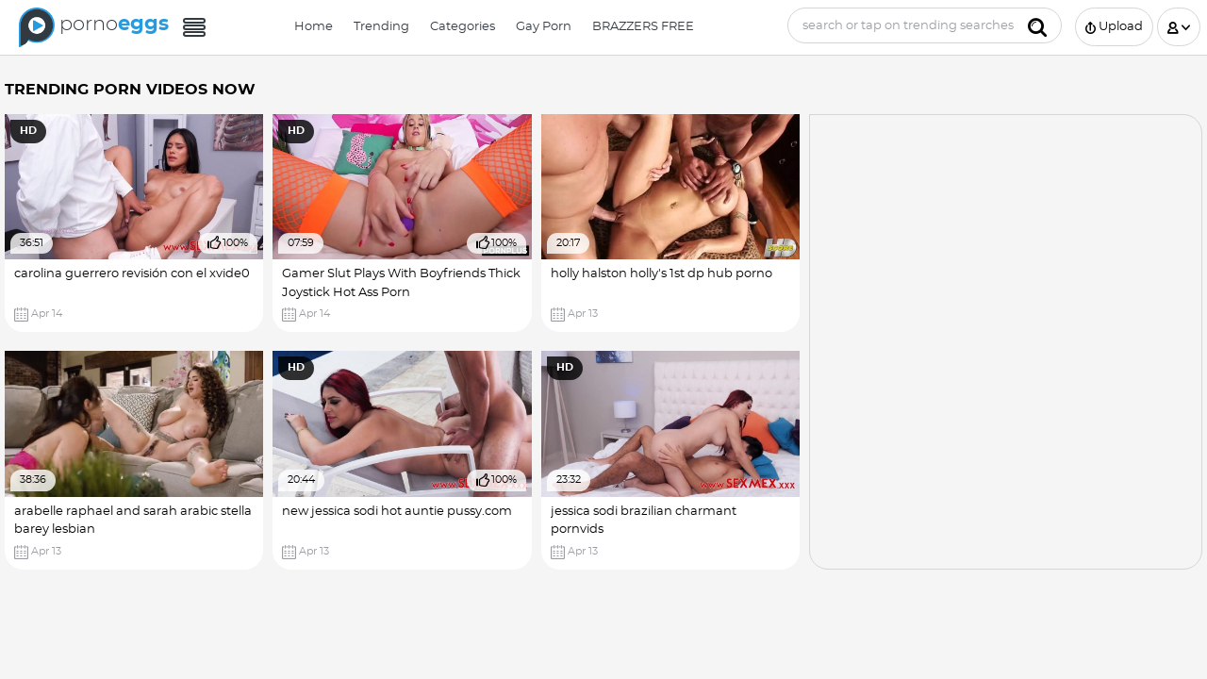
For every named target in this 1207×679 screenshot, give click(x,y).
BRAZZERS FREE (643, 27)
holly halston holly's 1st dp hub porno (661, 274)
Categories (462, 27)
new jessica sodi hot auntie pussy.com (397, 511)
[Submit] (1037, 25)
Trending (381, 27)
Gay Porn (543, 27)
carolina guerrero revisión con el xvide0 (132, 274)
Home (313, 27)
